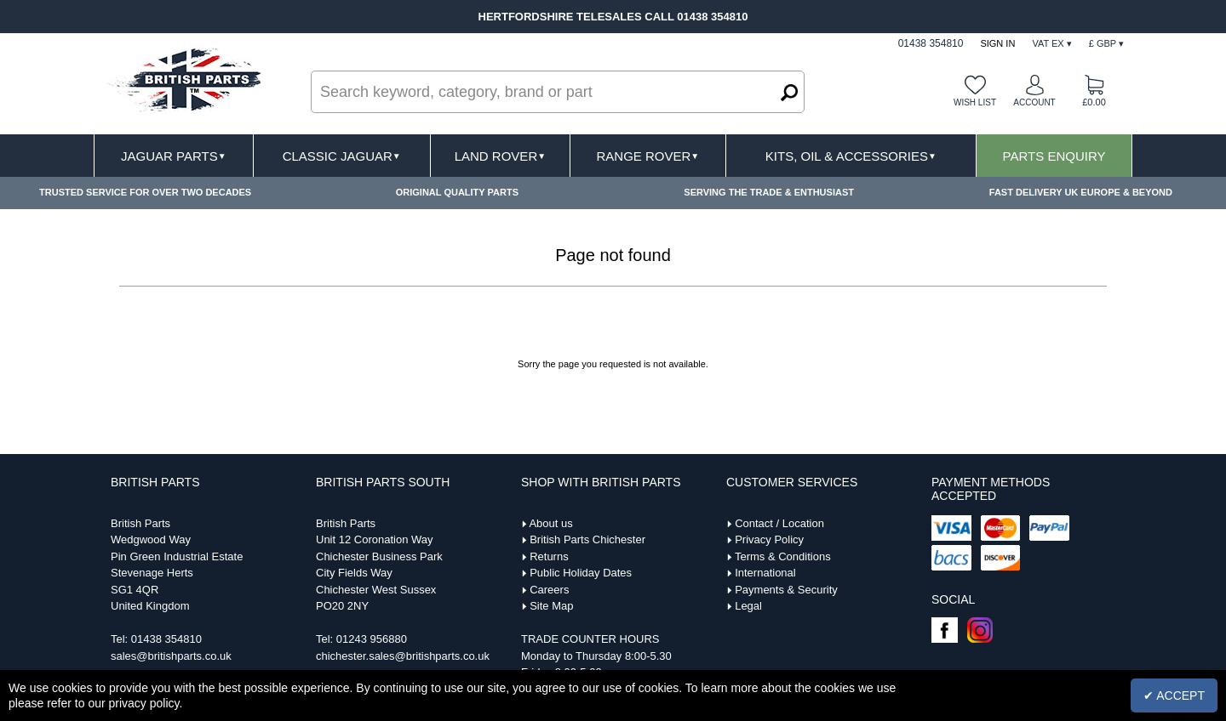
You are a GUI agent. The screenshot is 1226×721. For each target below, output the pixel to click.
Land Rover (500, 156)
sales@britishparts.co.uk (171, 656)
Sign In (997, 43)
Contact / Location (779, 523)
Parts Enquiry (1054, 156)
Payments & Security (786, 589)
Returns (549, 556)
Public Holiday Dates (581, 572)
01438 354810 (166, 639)
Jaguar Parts (173, 156)
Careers (549, 589)
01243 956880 (371, 639)
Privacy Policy (769, 539)
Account (1034, 102)
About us (550, 523)
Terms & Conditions (783, 556)
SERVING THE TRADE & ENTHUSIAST (769, 192)
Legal (748, 605)
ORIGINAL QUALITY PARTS (457, 192)
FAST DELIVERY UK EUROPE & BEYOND (1080, 192)
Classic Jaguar (342, 156)
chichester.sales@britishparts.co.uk (403, 656)
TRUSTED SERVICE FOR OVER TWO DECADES (145, 192)
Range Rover (647, 156)
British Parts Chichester (587, 539)
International (765, 572)
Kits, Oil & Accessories (851, 156)
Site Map (551, 605)
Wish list (975, 102)
